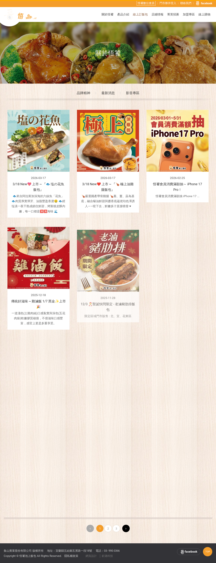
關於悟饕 (107, 14)
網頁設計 (91, 556)
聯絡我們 (185, 3)
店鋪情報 (157, 14)
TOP (207, 551)
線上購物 (204, 14)
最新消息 (108, 94)
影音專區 (132, 94)
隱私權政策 (71, 556)
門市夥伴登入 (168, 3)
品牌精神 (83, 94)
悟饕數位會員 (146, 3)
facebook (203, 3)
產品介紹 (123, 14)
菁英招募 (173, 14)
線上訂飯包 (140, 14)
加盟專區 (189, 14)
